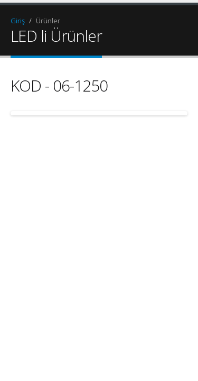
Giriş (18, 20)
